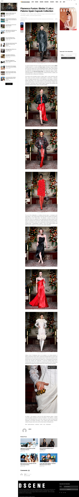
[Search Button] (76, 4)
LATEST (33, 1)
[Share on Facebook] (21, 23)
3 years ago (29, 474)
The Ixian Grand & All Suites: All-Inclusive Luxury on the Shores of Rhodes (11, 19)
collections (37, 424)
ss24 (44, 424)
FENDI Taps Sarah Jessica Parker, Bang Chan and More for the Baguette (11, 44)
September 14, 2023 (23, 17)
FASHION (36, 1)
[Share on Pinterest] (21, 29)
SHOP (64, 1)
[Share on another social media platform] (21, 31)
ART (60, 1)
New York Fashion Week (38, 71)
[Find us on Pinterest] (65, 492)
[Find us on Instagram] (63, 492)
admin (29, 429)
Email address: (62, 55)
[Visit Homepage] (25, 2)
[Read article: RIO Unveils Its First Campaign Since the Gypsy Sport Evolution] (29, 457)
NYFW (41, 424)
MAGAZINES (46, 1)
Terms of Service (29, 489)
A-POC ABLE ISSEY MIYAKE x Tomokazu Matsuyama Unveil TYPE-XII (11, 78)
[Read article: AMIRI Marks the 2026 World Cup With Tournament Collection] (29, 442)
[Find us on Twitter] (61, 492)
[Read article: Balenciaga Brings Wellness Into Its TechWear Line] (48, 442)
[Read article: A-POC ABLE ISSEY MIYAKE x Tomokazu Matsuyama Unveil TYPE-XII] (48, 457)
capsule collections (31, 424)
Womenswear (22, 20)
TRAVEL (57, 1)
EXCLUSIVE (52, 1)
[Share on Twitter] (21, 26)
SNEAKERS (41, 1)
